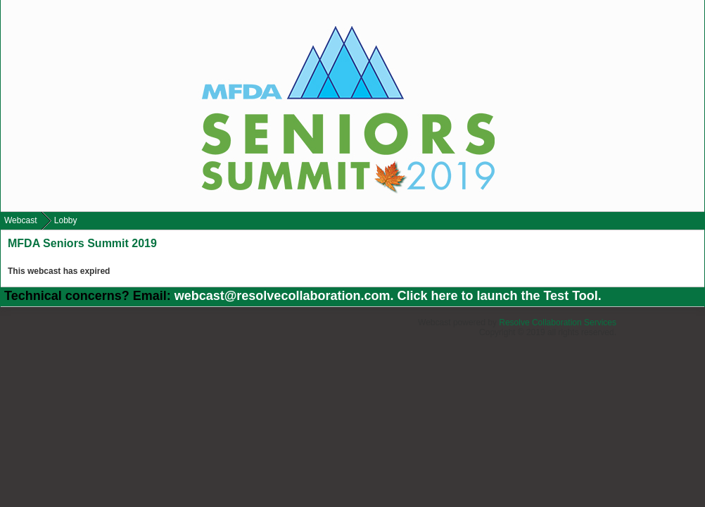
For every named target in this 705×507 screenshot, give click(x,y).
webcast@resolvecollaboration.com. (286, 296)
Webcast (20, 220)
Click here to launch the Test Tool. (499, 296)
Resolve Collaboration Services (557, 322)
